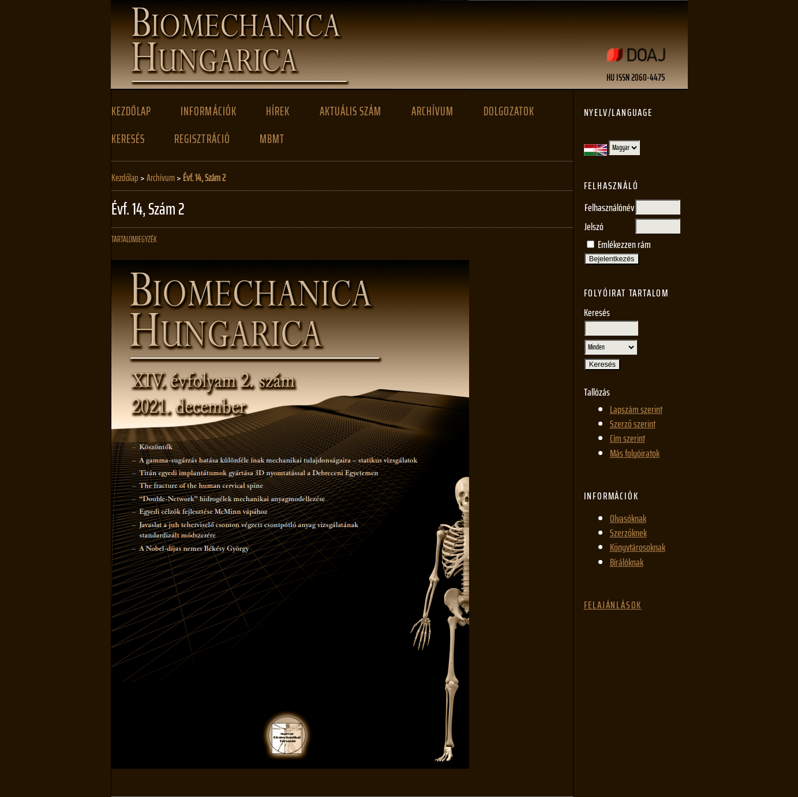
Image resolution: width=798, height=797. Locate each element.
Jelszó (594, 227)
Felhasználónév (609, 208)
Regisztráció (202, 139)
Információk (208, 111)
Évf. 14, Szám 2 (204, 177)
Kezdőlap (131, 111)
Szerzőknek (628, 533)
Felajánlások (613, 605)
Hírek (278, 111)
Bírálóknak (626, 562)
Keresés (128, 139)
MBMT (272, 139)
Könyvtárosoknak (637, 547)
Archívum (432, 111)
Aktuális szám (350, 111)
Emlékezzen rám (624, 244)
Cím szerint (627, 438)
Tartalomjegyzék (134, 239)
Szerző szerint (632, 424)
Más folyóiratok (635, 453)
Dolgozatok (509, 111)
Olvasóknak (628, 518)
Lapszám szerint (636, 409)
